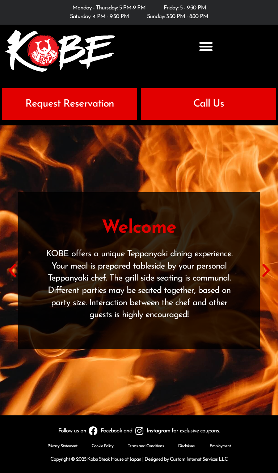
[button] (206, 46)
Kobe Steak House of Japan (114, 459)
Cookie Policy (102, 446)
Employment (220, 446)
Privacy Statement (62, 446)
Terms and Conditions (146, 446)
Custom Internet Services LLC (199, 459)
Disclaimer (186, 446)
